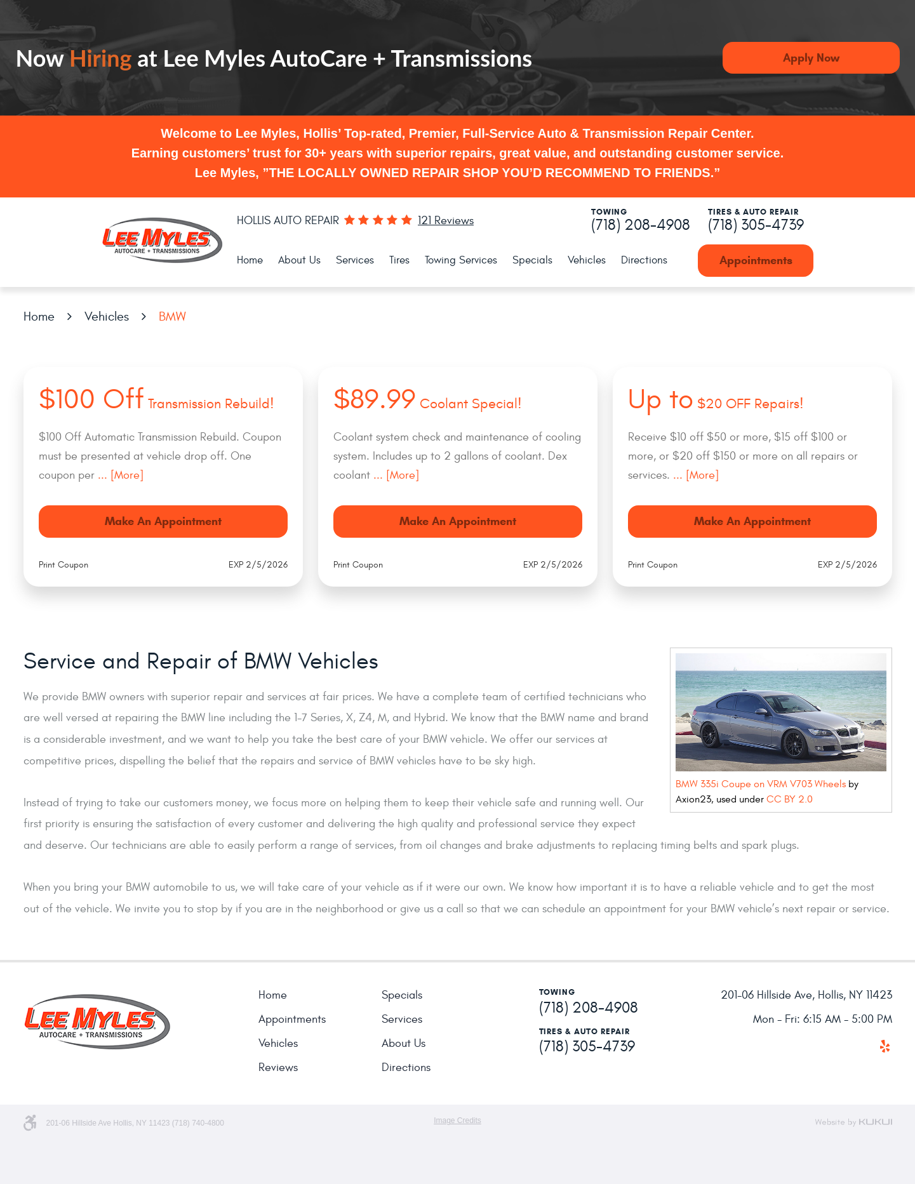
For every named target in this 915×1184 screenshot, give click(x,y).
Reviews (278, 1067)
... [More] (119, 475)
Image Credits (457, 1120)
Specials (532, 260)
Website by (853, 1122)
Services (355, 260)
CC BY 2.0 (789, 799)
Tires (399, 260)
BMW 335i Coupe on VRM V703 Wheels (761, 784)
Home (250, 260)
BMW (172, 316)
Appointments (755, 260)
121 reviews (446, 221)
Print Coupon (63, 564)
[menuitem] (250, 260)
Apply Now (811, 58)
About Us (299, 260)
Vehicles (587, 260)
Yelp (885, 1046)
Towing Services (461, 260)
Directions (644, 260)
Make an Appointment (163, 521)
